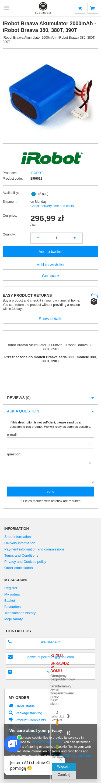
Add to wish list (50, 264)
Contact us (18, 631)
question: (14, 454)
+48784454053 (50, 642)
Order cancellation (18, 568)
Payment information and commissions (34, 549)
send (50, 492)
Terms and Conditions (21, 555)
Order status (25, 706)
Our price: (10, 216)
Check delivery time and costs (52, 206)
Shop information (17, 537)
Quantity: (9, 234)
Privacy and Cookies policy (25, 562)
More (51, 672)
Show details (50, 318)
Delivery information (19, 543)
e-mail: (12, 435)
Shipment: (10, 202)
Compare (50, 275)
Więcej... (64, 766)
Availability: (11, 193)
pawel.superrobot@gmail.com (50, 657)
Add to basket (50, 251)
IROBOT (36, 173)
